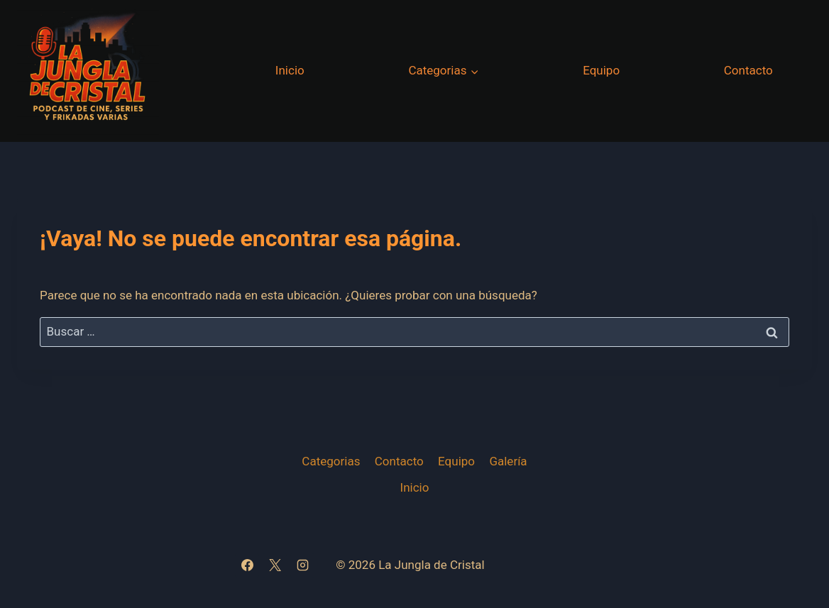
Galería (508, 461)
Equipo (601, 70)
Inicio (289, 70)
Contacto (748, 70)
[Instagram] (302, 565)
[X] (275, 565)
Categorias (331, 461)
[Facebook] (247, 565)
